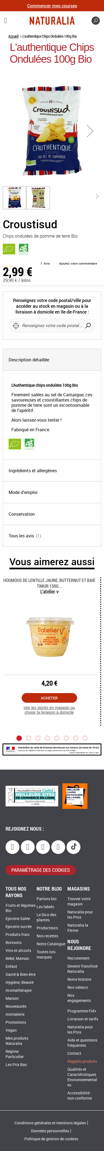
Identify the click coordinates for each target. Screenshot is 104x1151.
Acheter (49, 698)
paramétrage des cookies (40, 870)
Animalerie (15, 1014)
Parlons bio (47, 899)
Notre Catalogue (51, 944)
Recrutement (78, 958)
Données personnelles (50, 1131)
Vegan (11, 1030)
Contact (74, 1053)
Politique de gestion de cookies (51, 1139)
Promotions (16, 1022)
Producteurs (47, 928)
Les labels (45, 907)
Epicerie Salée (18, 918)
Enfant (11, 966)
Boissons (14, 942)
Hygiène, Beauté (20, 982)
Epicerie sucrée (19, 926)
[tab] (52, 360)
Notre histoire (79, 979)
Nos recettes (47, 936)
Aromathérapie (19, 990)
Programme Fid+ (82, 1011)
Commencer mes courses (52, 6)
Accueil (13, 36)
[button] (90, 131)
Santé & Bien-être (20, 974)
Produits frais (17, 934)
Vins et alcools (18, 950)
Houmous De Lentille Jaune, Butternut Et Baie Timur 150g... (49, 583)
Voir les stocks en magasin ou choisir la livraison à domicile (49, 710)
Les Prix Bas (16, 1064)
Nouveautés (16, 1006)
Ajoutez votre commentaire (78, 263)
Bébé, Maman (17, 958)
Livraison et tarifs (82, 1019)
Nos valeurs (77, 987)
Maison (12, 998)
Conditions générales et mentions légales (50, 1123)
